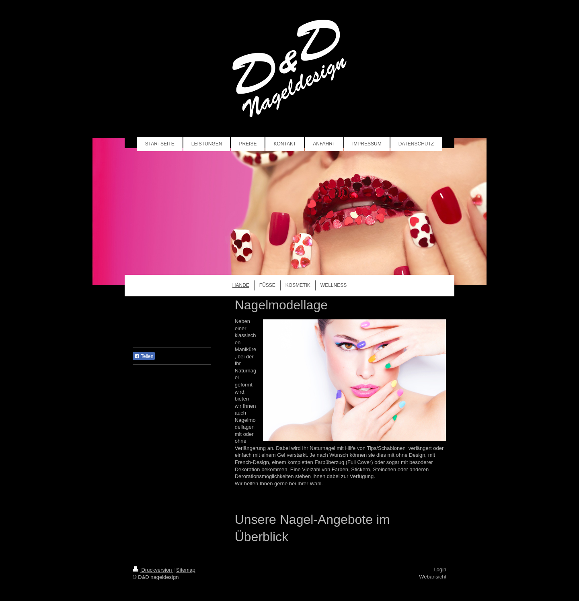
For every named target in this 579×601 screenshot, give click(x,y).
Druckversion (153, 570)
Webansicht (432, 577)
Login (439, 569)
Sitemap (185, 570)
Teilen (143, 356)
